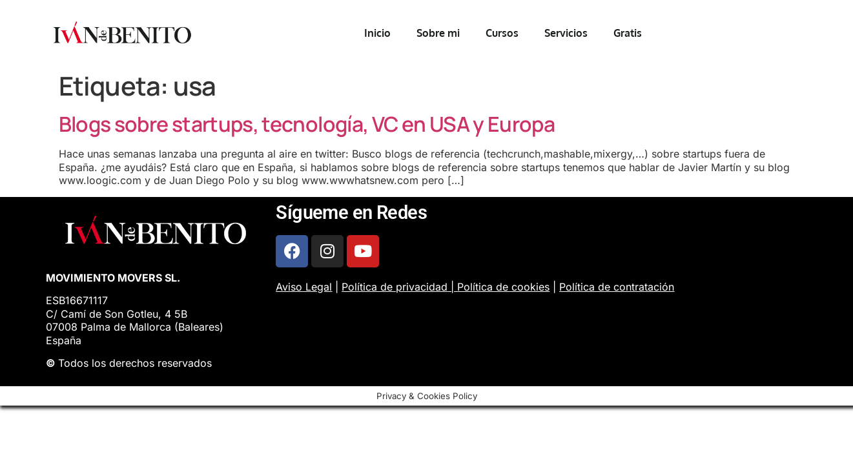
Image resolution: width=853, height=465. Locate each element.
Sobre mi (438, 32)
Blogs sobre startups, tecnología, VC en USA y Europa (307, 124)
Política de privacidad (394, 286)
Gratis (627, 32)
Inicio (377, 32)
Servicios (566, 32)
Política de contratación (616, 286)
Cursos (502, 32)
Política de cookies (503, 286)
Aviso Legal (304, 286)
